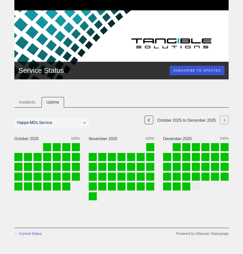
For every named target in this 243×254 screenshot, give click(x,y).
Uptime (52, 102)
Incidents (27, 102)
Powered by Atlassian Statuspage (202, 234)
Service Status (41, 70)
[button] (197, 70)
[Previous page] (149, 120)
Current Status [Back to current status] (28, 234)
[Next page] (224, 120)
